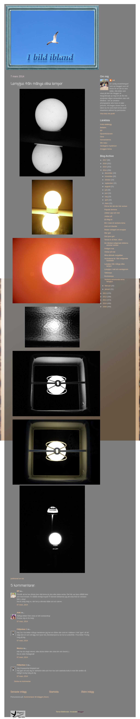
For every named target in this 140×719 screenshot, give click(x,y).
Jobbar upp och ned (111, 213)
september (109, 183)
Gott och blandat (110, 226)
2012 (105, 297)
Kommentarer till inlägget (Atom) (36, 697)
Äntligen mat (109, 249)
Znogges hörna (106, 149)
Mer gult (107, 233)
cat (113, 80)
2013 (105, 293)
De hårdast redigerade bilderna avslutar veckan (116, 244)
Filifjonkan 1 (22, 629)
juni (106, 193)
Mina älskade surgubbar (113, 255)
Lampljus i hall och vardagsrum (116, 269)
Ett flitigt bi (108, 220)
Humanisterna (105, 140)
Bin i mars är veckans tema (114, 223)
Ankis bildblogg (106, 124)
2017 (105, 160)
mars (107, 203)
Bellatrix (103, 128)
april (107, 200)
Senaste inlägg (19, 691)
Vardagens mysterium (108, 146)
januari (107, 289)
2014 (105, 170)
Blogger (81, 712)
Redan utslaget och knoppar (115, 230)
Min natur (103, 143)
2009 (105, 307)
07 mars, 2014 (22, 605)
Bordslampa (108, 276)
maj (106, 197)
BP (18, 591)
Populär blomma (110, 210)
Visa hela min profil (107, 114)
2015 (105, 167)
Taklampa (108, 273)
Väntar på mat (109, 252)
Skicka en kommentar (22, 681)
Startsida (54, 691)
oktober (108, 180)
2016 (105, 164)
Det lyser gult (109, 236)
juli (106, 190)
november (109, 176)
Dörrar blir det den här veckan (115, 206)
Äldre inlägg (87, 691)
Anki (19, 613)
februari (108, 286)
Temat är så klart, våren (113, 240)
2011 (105, 300)
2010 (105, 303)
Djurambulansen (106, 134)
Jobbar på (108, 216)
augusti (108, 186)
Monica (20, 648)
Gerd (102, 137)
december (109, 173)
